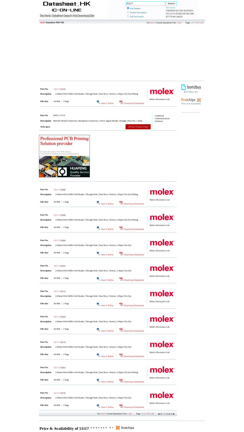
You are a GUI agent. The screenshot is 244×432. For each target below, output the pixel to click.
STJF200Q (178, 13)
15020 (60, 316)
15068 (60, 240)
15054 (60, 265)
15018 (60, 342)
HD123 (169, 13)
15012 (60, 291)
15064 (60, 367)
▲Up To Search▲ (166, 413)
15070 (60, 89)
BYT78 (169, 16)
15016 (60, 392)
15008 (60, 189)
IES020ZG (188, 10)
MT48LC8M (188, 13)
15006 (60, 215)
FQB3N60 (170, 10)
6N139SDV (177, 16)
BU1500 (179, 10)
